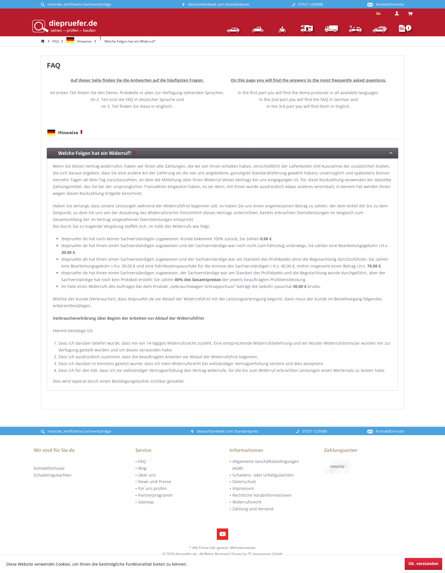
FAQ (142, 461)
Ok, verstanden (423, 563)
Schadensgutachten (53, 475)
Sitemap (146, 502)
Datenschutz (244, 481)
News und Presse (154, 481)
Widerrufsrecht (246, 502)
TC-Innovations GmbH (265, 553)
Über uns (147, 475)
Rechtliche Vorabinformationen (262, 495)
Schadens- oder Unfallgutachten (263, 475)
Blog (142, 468)
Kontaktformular (49, 468)
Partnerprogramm (155, 495)
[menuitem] (408, 14)
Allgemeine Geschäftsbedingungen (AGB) (265, 465)
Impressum (243, 488)
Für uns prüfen (152, 488)
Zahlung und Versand (253, 508)
